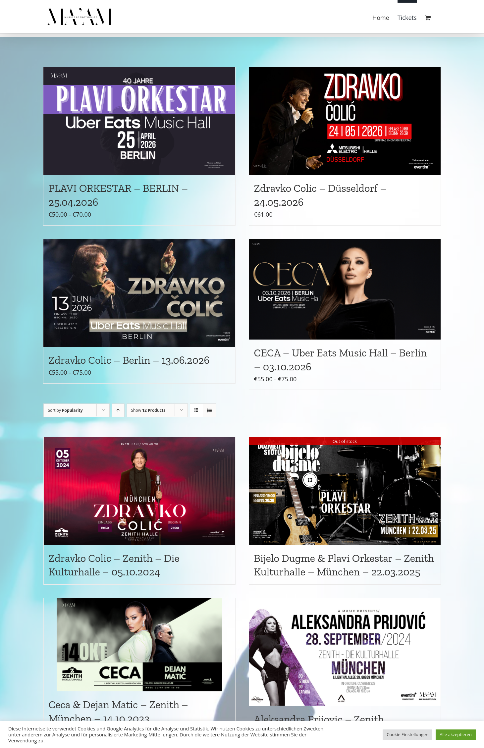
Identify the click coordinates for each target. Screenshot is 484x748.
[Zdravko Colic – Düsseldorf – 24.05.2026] (345, 121)
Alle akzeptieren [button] (456, 734)
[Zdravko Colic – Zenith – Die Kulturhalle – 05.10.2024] (139, 491)
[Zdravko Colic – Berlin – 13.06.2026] (139, 293)
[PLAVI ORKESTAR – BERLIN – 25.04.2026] (139, 121)
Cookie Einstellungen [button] (407, 734)
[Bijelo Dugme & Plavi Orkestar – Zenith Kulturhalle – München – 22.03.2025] (345, 491)
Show (148, 410)
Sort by (65, 410)
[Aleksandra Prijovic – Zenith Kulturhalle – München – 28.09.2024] (345, 652)
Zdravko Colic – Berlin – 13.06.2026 (128, 360)
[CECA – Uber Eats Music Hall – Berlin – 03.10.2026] (345, 289)
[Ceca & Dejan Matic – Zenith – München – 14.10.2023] (139, 644)
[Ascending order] (118, 410)
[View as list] (209, 410)
